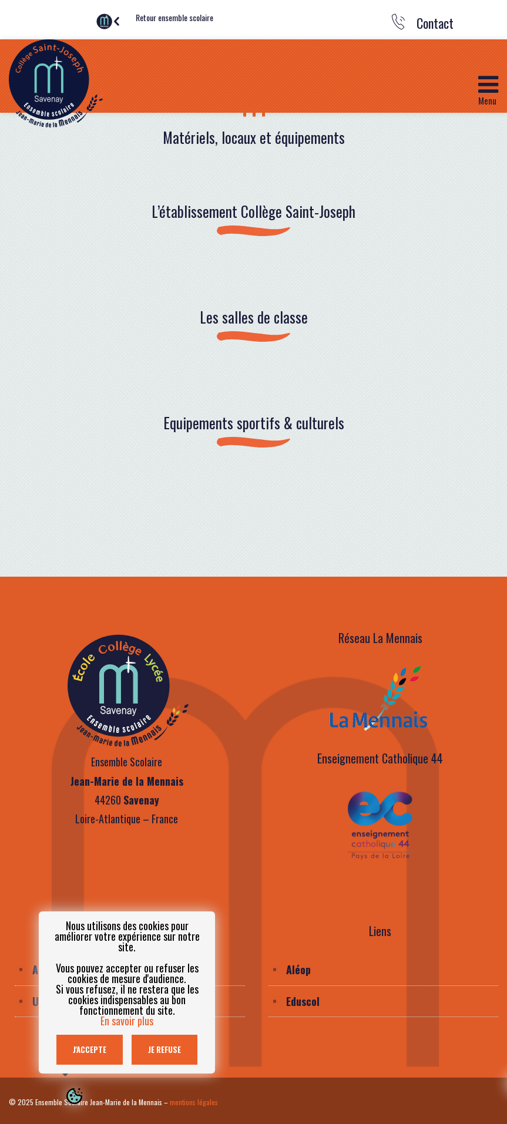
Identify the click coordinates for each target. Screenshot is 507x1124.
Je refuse (164, 1049)
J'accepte (89, 1049)
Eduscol (303, 1001)
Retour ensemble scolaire (174, 17)
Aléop (298, 969)
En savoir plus (126, 1020)
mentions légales (194, 1102)
